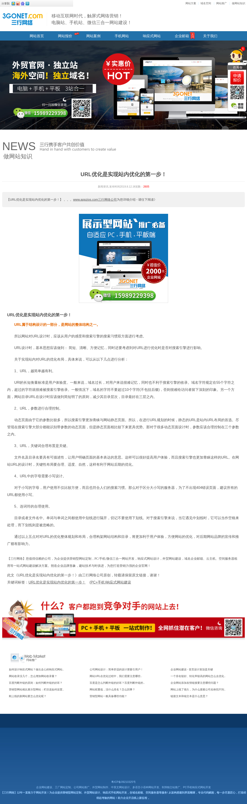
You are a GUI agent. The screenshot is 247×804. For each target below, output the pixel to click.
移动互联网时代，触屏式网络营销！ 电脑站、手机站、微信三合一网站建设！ (91, 19)
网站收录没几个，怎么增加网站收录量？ (33, 676)
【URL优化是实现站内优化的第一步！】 (35, 199)
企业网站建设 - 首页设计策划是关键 (192, 669)
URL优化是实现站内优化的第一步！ (39, 315)
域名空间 (205, 3)
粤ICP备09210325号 (123, 782)
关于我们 (210, 36)
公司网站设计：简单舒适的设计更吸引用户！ (116, 669)
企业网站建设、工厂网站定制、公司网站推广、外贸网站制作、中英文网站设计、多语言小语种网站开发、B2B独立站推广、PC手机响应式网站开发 (123, 787)
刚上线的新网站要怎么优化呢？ (27, 696)
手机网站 (122, 36)
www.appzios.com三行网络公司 (95, 199)
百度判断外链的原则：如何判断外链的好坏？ (35, 682)
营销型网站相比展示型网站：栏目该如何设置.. (36, 689)
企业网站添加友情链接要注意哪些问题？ (195, 682)
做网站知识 (238, 3)
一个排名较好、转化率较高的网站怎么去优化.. (198, 676)
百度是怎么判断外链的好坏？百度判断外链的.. (117, 682)
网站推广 (221, 3)
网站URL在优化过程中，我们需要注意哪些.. (116, 676)
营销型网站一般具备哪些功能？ (108, 696)
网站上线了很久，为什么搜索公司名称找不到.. (198, 689)
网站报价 (65, 36)
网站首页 (37, 36)
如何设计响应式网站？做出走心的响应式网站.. (36, 669)
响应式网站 (152, 36)
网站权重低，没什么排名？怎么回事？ (112, 689)
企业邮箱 (182, 36)
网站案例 (93, 36)
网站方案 (190, 3)
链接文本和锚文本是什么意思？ (189, 696)
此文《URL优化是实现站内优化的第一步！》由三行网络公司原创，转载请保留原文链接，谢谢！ (84, 575)
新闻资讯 (103, 186)
